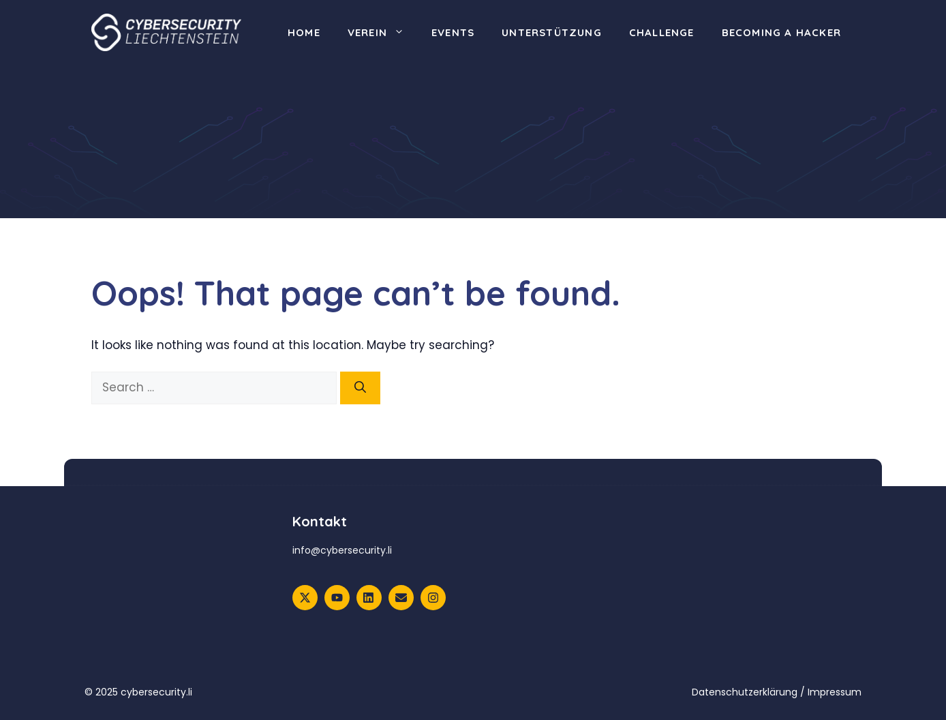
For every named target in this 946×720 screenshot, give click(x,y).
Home (304, 32)
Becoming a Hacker (781, 32)
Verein (383, 33)
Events (452, 32)
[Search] (360, 388)
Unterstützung (552, 32)
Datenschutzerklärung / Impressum (776, 692)
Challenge (662, 32)
